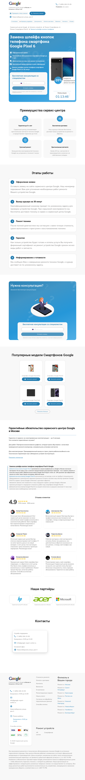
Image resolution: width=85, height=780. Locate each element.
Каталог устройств (26, 21)
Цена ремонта (38, 21)
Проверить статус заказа (18, 13)
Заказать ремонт (30, 379)
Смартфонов (48, 732)
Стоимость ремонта (42, 677)
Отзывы (72, 21)
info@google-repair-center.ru (25, 643)
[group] (20, 600)
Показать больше (42, 411)
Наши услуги (40, 696)
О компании (14, 21)
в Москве (27, 7)
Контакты (64, 21)
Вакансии (57, 21)
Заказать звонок (37, 13)
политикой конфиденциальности (55, 337)
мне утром (62, 7)
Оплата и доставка (48, 21)
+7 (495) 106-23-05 (64, 4)
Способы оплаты (41, 704)
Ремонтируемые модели (44, 693)
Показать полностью (16, 457)
